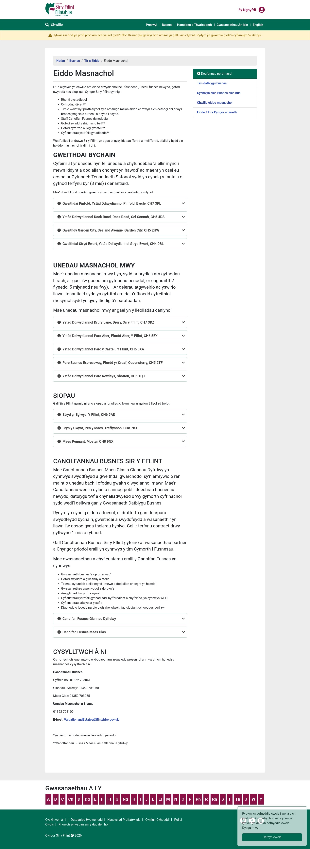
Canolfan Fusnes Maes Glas (84, 632)
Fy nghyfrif (247, 9)
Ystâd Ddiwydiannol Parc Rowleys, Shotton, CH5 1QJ (103, 376)
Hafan (60, 61)
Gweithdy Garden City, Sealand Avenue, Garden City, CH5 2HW (110, 230)
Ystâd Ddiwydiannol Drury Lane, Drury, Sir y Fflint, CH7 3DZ (108, 322)
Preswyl (151, 25)
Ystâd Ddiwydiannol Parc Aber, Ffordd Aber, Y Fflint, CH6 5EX (110, 336)
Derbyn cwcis (272, 837)
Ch (70, 799)
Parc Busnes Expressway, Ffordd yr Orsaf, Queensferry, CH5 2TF (112, 363)
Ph (198, 799)
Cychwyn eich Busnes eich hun (219, 93)
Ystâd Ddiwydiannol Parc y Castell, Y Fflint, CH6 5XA (103, 349)
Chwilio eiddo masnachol (214, 102)
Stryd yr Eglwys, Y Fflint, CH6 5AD (88, 415)
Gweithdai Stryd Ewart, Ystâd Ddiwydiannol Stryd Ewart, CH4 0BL (113, 244)
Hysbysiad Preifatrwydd (124, 820)
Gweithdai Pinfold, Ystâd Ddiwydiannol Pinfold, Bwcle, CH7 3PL (111, 203)
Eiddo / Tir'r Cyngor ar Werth (217, 112)
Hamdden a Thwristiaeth (194, 25)
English (258, 25)
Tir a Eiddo (91, 61)
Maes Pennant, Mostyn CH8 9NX (87, 441)
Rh (214, 799)
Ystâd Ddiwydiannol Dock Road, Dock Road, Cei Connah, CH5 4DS (113, 217)
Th (237, 799)
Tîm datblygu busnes (212, 83)
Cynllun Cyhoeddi (157, 820)
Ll (160, 799)
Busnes (167, 25)
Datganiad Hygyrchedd (87, 820)
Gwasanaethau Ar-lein (232, 25)
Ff (109, 799)
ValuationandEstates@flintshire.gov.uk (91, 719)
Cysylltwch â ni (55, 820)
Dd (87, 799)
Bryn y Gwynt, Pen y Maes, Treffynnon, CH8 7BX (99, 428)
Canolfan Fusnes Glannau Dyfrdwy (89, 619)
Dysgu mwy (250, 828)
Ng (125, 799)
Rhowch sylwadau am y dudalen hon (84, 824)
